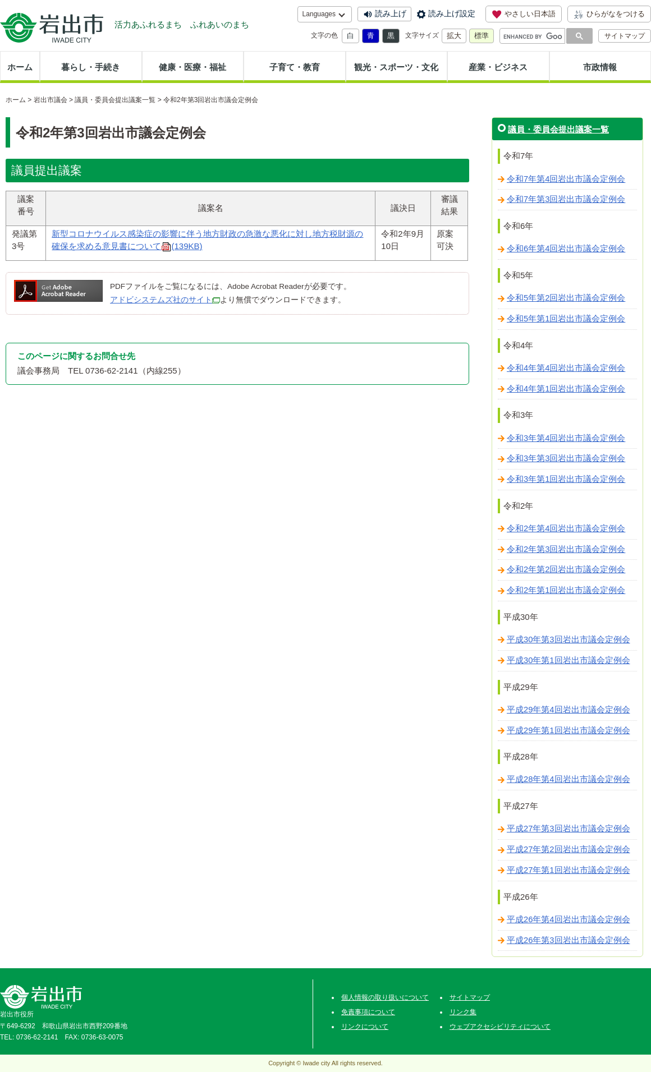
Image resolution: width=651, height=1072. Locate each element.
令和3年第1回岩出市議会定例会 (566, 479)
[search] (532, 36)
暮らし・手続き (90, 67)
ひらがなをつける (609, 14)
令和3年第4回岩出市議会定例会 (566, 438)
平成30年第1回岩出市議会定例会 (568, 660)
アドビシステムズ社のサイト (161, 300)
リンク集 (463, 1012)
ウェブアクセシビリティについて (500, 1026)
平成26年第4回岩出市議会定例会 (568, 919)
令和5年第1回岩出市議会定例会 (566, 318)
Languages (319, 14)
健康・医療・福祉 (192, 67)
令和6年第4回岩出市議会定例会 (566, 248)
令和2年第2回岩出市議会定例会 (566, 569)
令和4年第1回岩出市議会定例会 (566, 388)
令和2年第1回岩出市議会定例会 (566, 590)
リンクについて (364, 1026)
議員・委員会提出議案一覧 (115, 100)
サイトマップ (624, 36)
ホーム (20, 67)
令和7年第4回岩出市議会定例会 (566, 178)
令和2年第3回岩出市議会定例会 (566, 549)
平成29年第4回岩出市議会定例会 (568, 709)
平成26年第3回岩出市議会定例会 (568, 940)
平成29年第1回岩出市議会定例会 (568, 730)
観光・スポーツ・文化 (396, 67)
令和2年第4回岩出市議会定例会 (566, 528)
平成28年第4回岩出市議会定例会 (568, 779)
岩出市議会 (50, 100)
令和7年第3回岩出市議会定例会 (566, 199)
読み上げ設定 (451, 13)
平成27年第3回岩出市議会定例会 (568, 828)
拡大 (454, 35)
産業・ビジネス (498, 67)
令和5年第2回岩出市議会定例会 (566, 297)
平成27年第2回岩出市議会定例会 (568, 849)
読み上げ (390, 13)
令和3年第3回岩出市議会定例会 (566, 458)
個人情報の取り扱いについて (385, 997)
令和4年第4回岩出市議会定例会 (566, 368)
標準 (481, 35)
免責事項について (368, 1012)
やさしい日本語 (524, 14)
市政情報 (600, 67)
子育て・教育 (294, 67)
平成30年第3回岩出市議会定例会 (568, 639)
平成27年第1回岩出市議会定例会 (568, 870)
